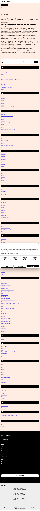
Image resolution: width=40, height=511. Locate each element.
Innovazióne (3, 212)
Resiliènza (3, 348)
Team (2, 446)
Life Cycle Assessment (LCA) (6, 229)
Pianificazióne (4, 296)
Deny (7, 266)
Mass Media (3, 239)
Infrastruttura (3, 210)
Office (2, 444)
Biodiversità (3, 103)
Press (2, 463)
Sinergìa (2, 372)
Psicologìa (3, 331)
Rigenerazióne (4, 353)
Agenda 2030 (4, 72)
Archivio (2, 465)
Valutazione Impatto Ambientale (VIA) (8, 417)
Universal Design (4, 406)
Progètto (3, 326)
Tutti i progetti (4, 456)
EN (23, 475)
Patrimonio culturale (5, 288)
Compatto (3, 121)
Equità (2, 166)
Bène (2, 96)
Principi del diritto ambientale (7, 314)
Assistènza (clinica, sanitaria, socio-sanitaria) (9, 79)
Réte (2, 350)
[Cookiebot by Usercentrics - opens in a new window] (34, 244)
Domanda (3, 146)
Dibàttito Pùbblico (4, 140)
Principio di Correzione (5, 318)
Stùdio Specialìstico (5, 380)
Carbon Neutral (4, 114)
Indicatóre (3, 208)
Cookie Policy (25, 505)
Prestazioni (3, 313)
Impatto (2, 203)
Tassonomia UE (4, 390)
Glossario (3, 469)
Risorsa (2, 356)
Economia (3, 157)
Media (2, 240)
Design (2, 138)
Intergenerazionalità (5, 217)
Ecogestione (3, 154)
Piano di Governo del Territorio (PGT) (8, 300)
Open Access (3, 471)
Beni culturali (3, 100)
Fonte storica (3, 180)
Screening (3, 369)
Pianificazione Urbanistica (6, 298)
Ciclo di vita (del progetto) (6, 117)
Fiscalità (2, 175)
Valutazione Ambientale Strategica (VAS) (9, 415)
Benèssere (3, 98)
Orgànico (3, 272)
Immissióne (3, 202)
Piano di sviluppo (4, 301)
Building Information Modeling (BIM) (8, 106)
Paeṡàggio (3, 281)
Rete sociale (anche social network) (8, 351)
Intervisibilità (3, 218)
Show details (34, 263)
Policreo (2, 306)
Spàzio (2, 379)
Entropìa (3, 164)
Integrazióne (3, 215)
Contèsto (3, 127)
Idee (2, 461)
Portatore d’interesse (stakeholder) (8, 308)
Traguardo (3, 396)
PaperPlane (23, 508)
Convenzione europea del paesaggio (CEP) (9, 129)
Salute (2, 364)
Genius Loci (3, 189)
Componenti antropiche (5, 122)
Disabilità (3, 143)
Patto (2, 293)
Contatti (2, 448)
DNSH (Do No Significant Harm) (7, 145)
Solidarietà (3, 375)
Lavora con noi (4, 450)
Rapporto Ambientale (5, 346)
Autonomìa (3, 84)
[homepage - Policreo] (5, 1)
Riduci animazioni (5, 439)
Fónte (2, 178)
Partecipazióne (4, 283)
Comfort (2, 119)
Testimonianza (4, 395)
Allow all (32, 266)
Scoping (2, 367)
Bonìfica (2, 105)
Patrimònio (3, 286)
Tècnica (2, 391)
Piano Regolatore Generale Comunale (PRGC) (10, 303)
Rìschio (2, 355)
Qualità (2, 339)
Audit (2, 82)
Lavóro (2, 226)
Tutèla (2, 398)
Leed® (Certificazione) (5, 228)
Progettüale (3, 328)
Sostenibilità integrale (5, 377)
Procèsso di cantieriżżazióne (6, 323)
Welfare (2, 426)
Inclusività (3, 207)
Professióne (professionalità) (6, 324)
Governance (3, 191)
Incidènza (3, 205)
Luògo (2, 231)
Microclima (3, 242)
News (2, 459)
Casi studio (3, 454)
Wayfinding (3, 424)
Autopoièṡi (3, 85)
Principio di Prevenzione (6, 321)
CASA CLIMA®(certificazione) (7, 116)
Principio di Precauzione (6, 319)
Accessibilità (3, 71)
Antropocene (3, 77)
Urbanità (3, 407)
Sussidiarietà (3, 382)
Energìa (2, 162)
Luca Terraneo (26, 507)
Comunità (3, 124)
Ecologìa (3, 156)
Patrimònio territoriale (5, 291)
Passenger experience (5, 285)
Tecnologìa (3, 393)
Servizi (2, 370)
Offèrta (2, 270)
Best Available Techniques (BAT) (7, 101)
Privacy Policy (20, 505)
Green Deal (3, 194)
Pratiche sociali (4, 311)
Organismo (3, 274)
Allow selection (20, 266)
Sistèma (2, 374)
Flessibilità (3, 177)
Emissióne (3, 161)
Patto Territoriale (4, 295)
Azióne (2, 89)
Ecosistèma (3, 159)
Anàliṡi (2, 74)
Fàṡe (2, 173)
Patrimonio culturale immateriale (7, 290)
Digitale (2, 141)
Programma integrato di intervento (7, 329)
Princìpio (3, 316)
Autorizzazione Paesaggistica (6, 87)
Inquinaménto (4, 213)
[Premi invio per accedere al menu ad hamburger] (38, 1)
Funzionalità (3, 182)
